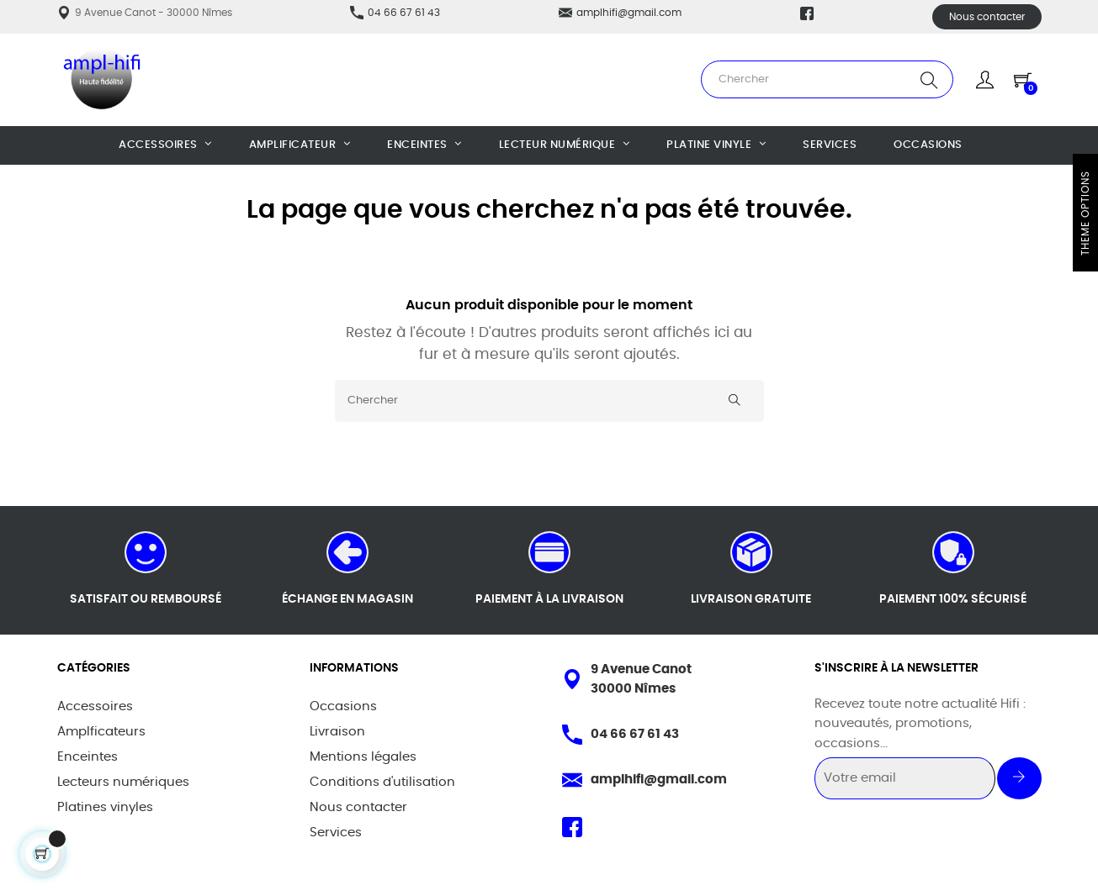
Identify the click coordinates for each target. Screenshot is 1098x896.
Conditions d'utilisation (382, 782)
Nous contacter (987, 17)
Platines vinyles (105, 807)
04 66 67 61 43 (404, 13)
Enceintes (87, 757)
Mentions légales (363, 757)
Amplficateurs (101, 731)
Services (336, 832)
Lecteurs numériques (123, 782)
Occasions (343, 706)
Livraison (337, 731)
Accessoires (95, 706)
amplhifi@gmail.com (629, 13)
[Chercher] (549, 401)
